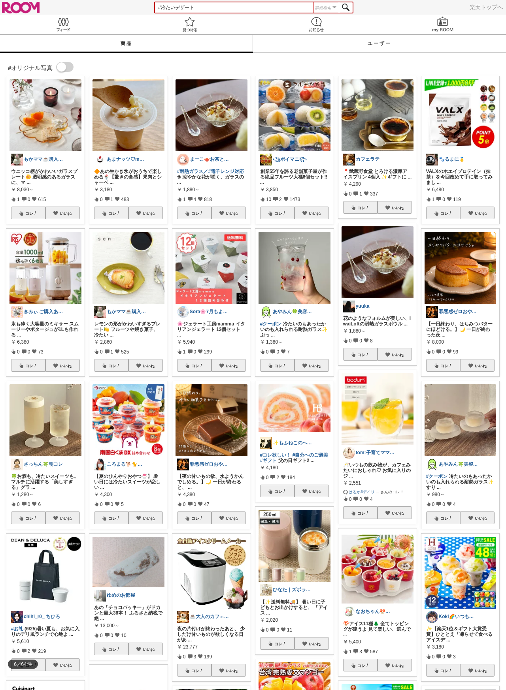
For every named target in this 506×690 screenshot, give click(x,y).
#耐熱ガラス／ (192, 171)
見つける (189, 24)
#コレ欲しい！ (275, 455)
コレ (31, 213)
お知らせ (316, 24)
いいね (66, 213)
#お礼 (17, 629)
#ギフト (268, 460)
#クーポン (271, 324)
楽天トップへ (486, 7)
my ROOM (443, 24)
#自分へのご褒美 (311, 455)
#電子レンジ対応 (226, 171)
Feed (63, 24)
